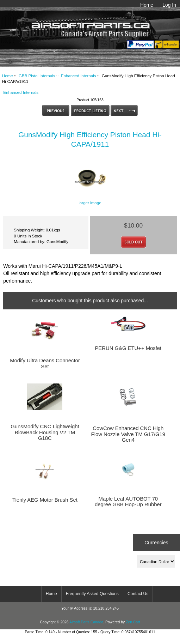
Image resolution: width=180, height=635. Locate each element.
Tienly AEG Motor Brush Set (44, 500)
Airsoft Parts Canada (86, 622)
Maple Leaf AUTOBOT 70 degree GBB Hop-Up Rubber (128, 501)
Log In (169, 5)
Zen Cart (133, 622)
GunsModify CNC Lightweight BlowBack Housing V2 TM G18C (45, 432)
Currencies (156, 542)
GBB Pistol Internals (37, 75)
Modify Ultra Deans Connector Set (45, 363)
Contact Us (138, 593)
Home (146, 5)
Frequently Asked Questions (92, 593)
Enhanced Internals (78, 75)
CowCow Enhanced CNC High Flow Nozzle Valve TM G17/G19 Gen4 (128, 433)
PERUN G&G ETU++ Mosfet (128, 348)
